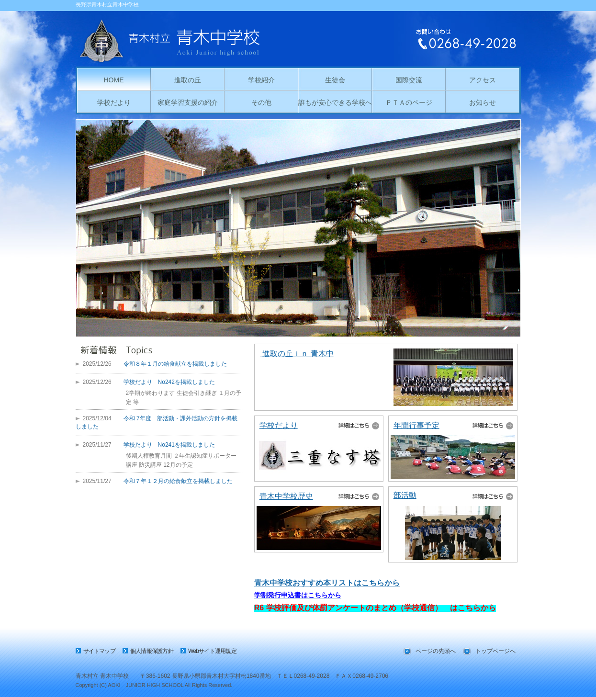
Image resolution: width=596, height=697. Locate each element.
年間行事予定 (416, 425)
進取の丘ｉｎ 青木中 (297, 353)
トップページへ (495, 651)
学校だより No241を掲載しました (169, 444)
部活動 (405, 495)
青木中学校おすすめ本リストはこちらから (327, 583)
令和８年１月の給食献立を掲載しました (175, 363)
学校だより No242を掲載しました (169, 382)
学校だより (278, 425)
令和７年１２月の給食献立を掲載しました (178, 481)
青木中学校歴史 (286, 496)
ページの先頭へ (436, 651)
